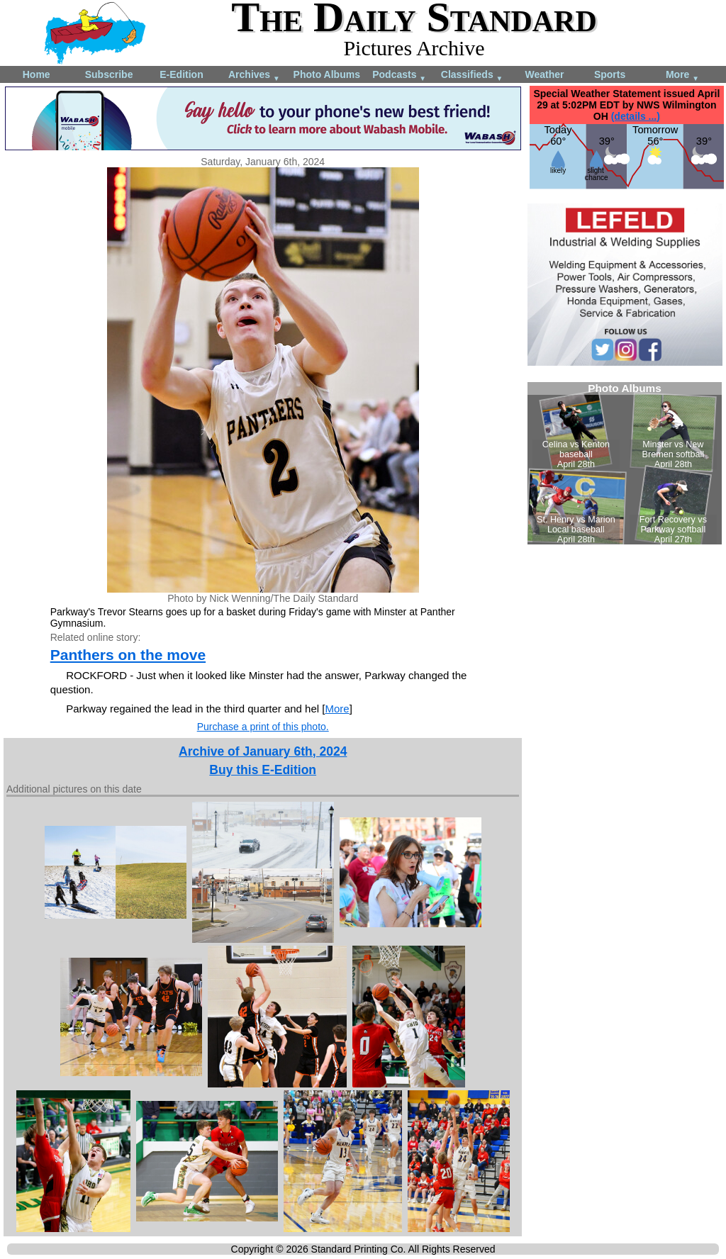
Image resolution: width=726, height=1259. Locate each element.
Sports (609, 74)
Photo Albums (327, 74)
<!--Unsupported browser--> (624, 463)
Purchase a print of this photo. (263, 726)
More (682, 75)
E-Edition (181, 74)
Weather (544, 74)
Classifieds (472, 75)
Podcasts (399, 75)
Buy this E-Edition (262, 770)
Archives (254, 75)
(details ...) (635, 116)
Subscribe (109, 74)
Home (36, 74)
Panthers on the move (128, 655)
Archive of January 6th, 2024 (263, 751)
